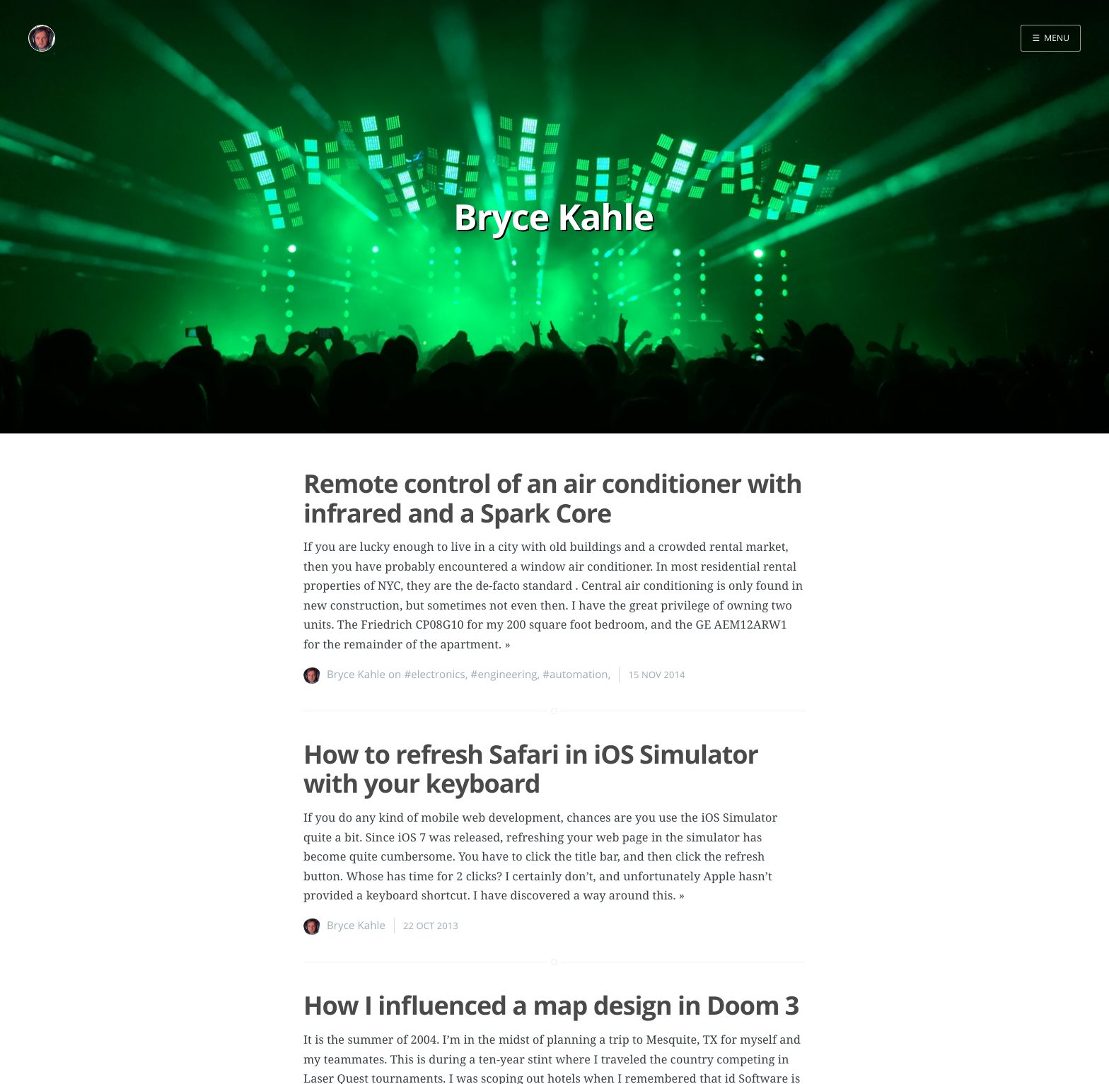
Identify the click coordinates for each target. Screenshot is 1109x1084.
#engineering (504, 675)
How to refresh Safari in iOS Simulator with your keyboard (530, 768)
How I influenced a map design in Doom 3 (551, 1005)
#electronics (434, 675)
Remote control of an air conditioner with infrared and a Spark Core (552, 498)
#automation (575, 675)
